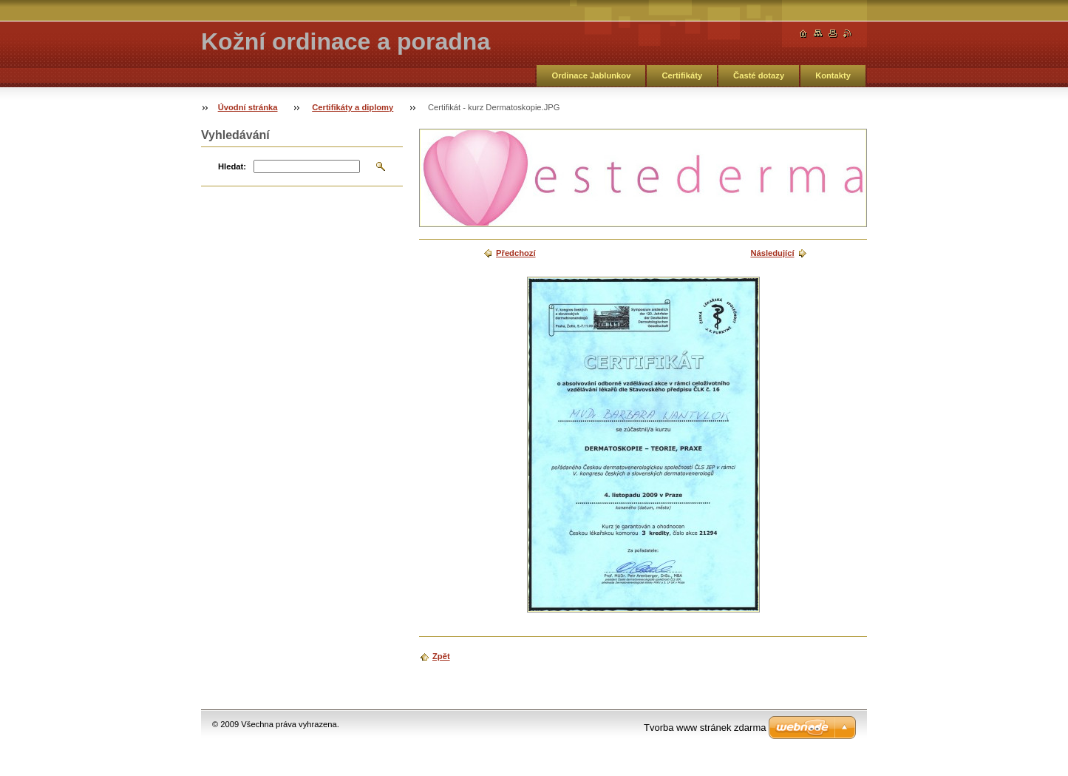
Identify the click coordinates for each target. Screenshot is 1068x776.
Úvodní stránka (248, 107)
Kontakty (833, 75)
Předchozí (515, 253)
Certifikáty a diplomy (352, 107)
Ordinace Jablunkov (590, 75)
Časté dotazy (758, 75)
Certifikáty (681, 75)
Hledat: (232, 166)
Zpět (441, 656)
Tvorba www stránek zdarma (705, 727)
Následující (772, 253)
